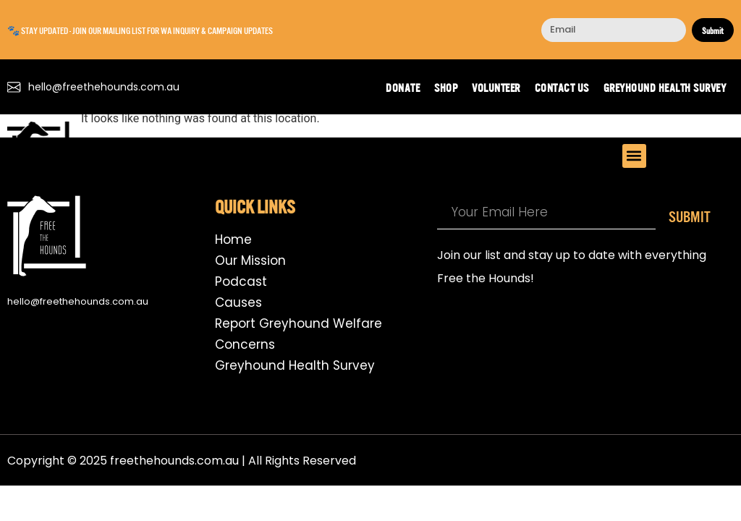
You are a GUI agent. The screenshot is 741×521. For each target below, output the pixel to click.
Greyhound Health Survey (665, 87)
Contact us (562, 87)
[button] (634, 156)
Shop (445, 87)
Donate (403, 87)
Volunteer (496, 87)
